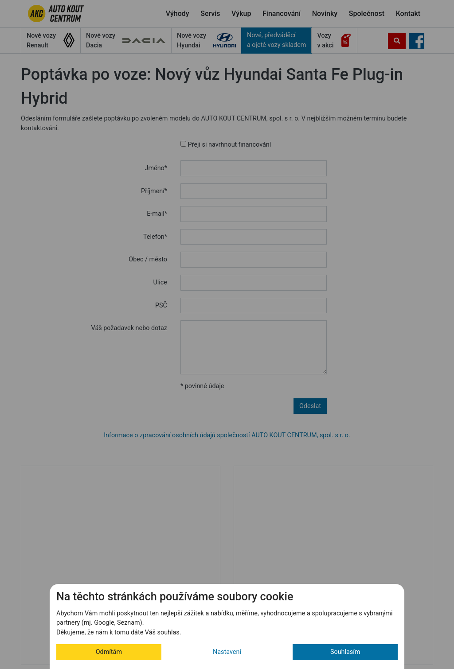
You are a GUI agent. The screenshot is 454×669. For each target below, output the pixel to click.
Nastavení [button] (227, 652)
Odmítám (109, 652)
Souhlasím (345, 652)
